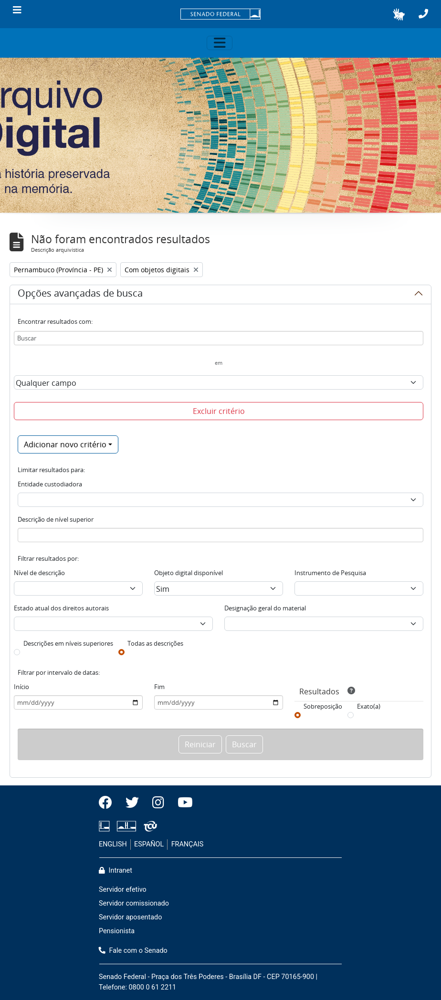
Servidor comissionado (134, 903)
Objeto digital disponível (188, 572)
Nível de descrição (39, 572)
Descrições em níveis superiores (68, 643)
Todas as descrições (155, 643)
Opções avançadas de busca (80, 294)
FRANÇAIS (187, 844)
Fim (159, 686)
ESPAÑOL (149, 844)
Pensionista (117, 931)
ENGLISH (113, 844)
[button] (399, 14)
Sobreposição (323, 706)
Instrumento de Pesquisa (330, 572)
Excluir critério (219, 411)
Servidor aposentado (130, 917)
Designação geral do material (265, 608)
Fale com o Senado (133, 951)
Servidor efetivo (123, 890)
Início (21, 686)
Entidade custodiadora (50, 484)
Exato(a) (368, 706)
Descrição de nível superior (56, 519)
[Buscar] (218, 338)
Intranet (115, 870)
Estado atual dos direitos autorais (61, 608)
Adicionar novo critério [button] (65, 444)
